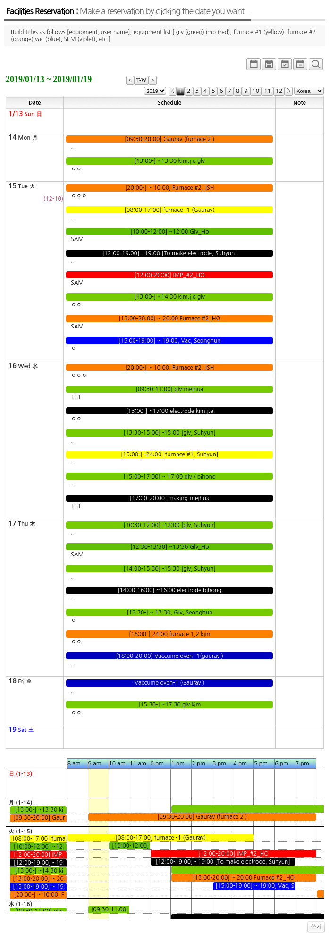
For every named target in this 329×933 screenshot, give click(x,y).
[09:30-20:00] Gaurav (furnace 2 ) (169, 139)
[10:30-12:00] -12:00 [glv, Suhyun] (169, 525)
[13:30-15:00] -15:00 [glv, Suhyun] (169, 433)
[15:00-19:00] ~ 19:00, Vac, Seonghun (169, 341)
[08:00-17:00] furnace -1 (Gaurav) (169, 210)
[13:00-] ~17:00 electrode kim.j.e (169, 411)
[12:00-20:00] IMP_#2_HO (169, 275)
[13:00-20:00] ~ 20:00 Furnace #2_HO (169, 318)
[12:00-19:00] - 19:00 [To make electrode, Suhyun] (169, 253)
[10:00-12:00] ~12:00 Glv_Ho (170, 232)
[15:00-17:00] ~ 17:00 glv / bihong (169, 476)
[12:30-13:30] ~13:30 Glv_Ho (170, 547)
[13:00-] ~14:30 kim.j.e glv (169, 297)
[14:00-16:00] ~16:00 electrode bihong (169, 590)
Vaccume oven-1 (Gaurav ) (169, 683)
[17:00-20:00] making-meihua (169, 498)
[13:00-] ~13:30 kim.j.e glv (169, 161)
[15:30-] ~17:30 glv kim (169, 704)
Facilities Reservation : (125, 11)
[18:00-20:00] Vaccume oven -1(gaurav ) (169, 656)
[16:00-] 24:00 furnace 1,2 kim (169, 634)
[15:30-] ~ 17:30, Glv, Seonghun (169, 612)
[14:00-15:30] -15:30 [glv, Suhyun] (169, 569)
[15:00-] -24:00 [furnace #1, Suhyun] (169, 454)
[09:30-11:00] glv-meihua (169, 389)
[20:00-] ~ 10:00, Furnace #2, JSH (170, 188)
